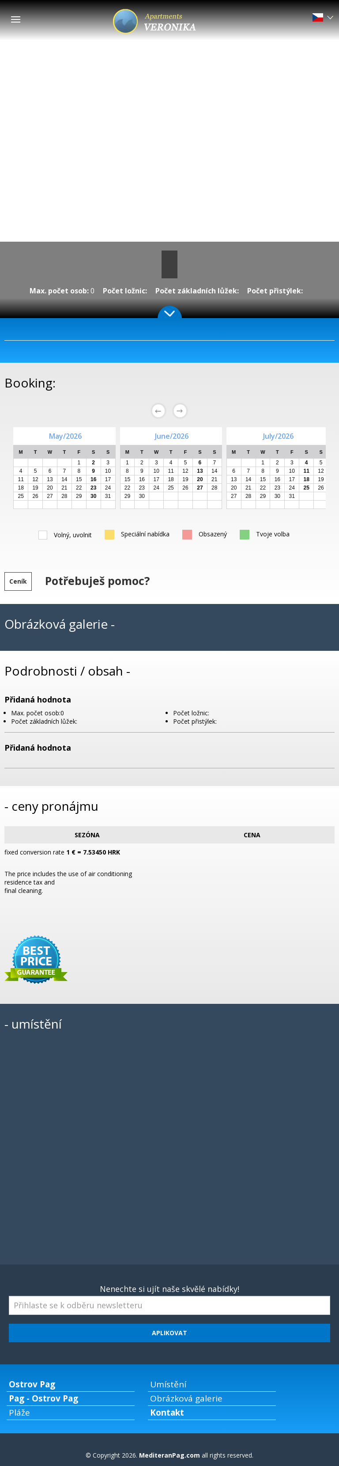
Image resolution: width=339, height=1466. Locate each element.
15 (79, 479)
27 (50, 496)
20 (50, 488)
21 (64, 488)
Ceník (18, 581)
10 (108, 471)
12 (35, 479)
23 (142, 488)
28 (64, 496)
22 (79, 488)
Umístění (168, 1384)
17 (108, 479)
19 (35, 488)
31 (108, 496)
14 (64, 479)
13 (50, 479)
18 (21, 488)
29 (79, 496)
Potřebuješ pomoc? (97, 580)
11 (21, 479)
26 (35, 496)
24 (108, 488)
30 (142, 496)
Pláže (19, 1412)
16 (142, 479)
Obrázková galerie (186, 1398)
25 (21, 496)
